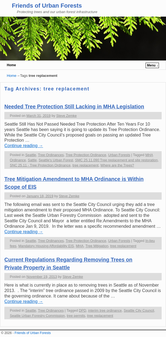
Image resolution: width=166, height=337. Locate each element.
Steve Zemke (66, 116)
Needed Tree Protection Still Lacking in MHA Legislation (74, 107)
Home (11, 65)
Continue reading (23, 145)
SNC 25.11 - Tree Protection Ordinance (40, 165)
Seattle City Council (139, 310)
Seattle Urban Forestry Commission (37, 316)
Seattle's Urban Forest (56, 160)
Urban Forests (119, 155)
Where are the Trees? (117, 165)
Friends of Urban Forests (47, 5)
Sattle (32, 160)
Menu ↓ (152, 65)
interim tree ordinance (105, 310)
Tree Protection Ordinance (86, 155)
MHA (79, 246)
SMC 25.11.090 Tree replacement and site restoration (116, 160)
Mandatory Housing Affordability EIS (46, 246)
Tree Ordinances (51, 155)
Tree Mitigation (96, 246)
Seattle (30, 155)
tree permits (76, 316)
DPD (82, 310)
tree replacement (86, 165)
